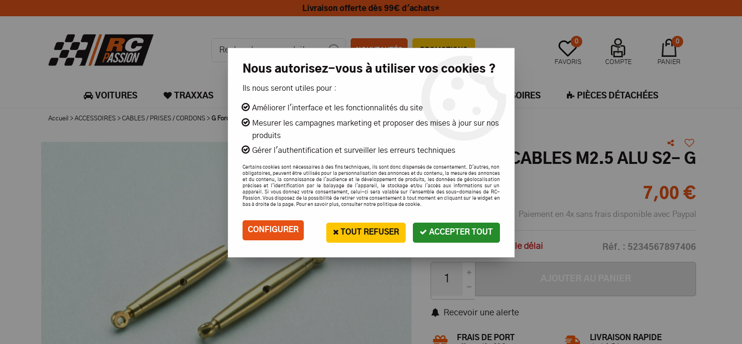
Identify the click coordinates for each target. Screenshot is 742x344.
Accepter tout (455, 230)
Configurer (273, 230)
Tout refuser (363, 230)
